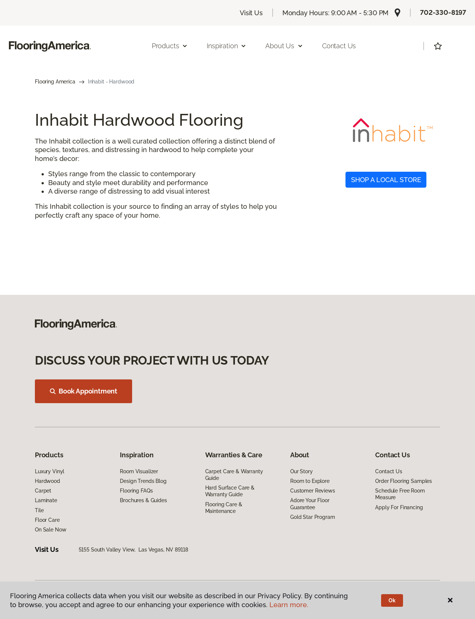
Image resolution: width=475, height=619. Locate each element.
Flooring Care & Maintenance (223, 507)
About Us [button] (284, 46)
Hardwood (47, 481)
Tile (39, 510)
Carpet (43, 491)
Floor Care (47, 520)
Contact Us (339, 46)
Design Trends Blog (143, 481)
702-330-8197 (443, 12)
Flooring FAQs (136, 491)
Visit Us (251, 13)
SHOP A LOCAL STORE (386, 180)
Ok (392, 600)
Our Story (301, 471)
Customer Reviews (312, 491)
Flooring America (55, 82)
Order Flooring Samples (403, 481)
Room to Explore (310, 481)
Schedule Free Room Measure (400, 494)
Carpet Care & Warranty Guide (234, 474)
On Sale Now (50, 530)
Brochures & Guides (143, 500)
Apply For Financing (399, 507)
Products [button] (170, 46)
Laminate (46, 500)
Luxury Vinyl (49, 471)
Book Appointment (83, 391)
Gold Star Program (312, 517)
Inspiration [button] (226, 46)
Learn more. (288, 605)
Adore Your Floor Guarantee (310, 503)
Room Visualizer (139, 471)
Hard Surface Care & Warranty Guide (230, 491)
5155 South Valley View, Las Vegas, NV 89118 (133, 550)
